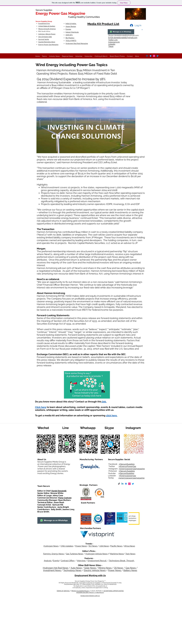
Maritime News (117, 554)
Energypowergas (128, 475)
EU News (93, 546)
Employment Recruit (97, 560)
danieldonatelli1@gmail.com (125, 38)
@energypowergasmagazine (131, 478)
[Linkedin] (122, 484)
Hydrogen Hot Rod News (55, 568)
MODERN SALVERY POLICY (85, 592)
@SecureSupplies (127, 464)
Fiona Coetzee (65, 498)
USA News (104, 546)
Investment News (52, 570)
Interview (81, 560)
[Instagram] (154, 56)
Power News (81, 546)
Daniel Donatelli (59, 491)
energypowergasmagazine (132, 469)
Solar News (90, 568)
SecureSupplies (127, 473)
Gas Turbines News (74, 554)
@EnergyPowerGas (127, 466)
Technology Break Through (122, 560)
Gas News (130, 568)
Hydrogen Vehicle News (96, 554)
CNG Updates (67, 546)
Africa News (129, 546)
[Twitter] (157, 56)
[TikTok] (119, 484)
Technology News (72, 570)
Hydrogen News (51, 546)
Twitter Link (113, 40)
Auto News (76, 568)
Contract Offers (68, 560)
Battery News (130, 570)
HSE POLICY (100, 592)
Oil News (118, 568)
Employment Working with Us (90, 575)
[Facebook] (126, 484)
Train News (130, 554)
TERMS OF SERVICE (63, 591)
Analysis (48, 560)
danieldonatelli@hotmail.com (126, 35)
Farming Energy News (53, 554)
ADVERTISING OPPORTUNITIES (114, 591)
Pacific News (116, 546)
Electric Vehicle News (95, 570)
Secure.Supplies (127, 471)
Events (56, 560)
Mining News (105, 568)
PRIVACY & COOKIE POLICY (80, 591)
